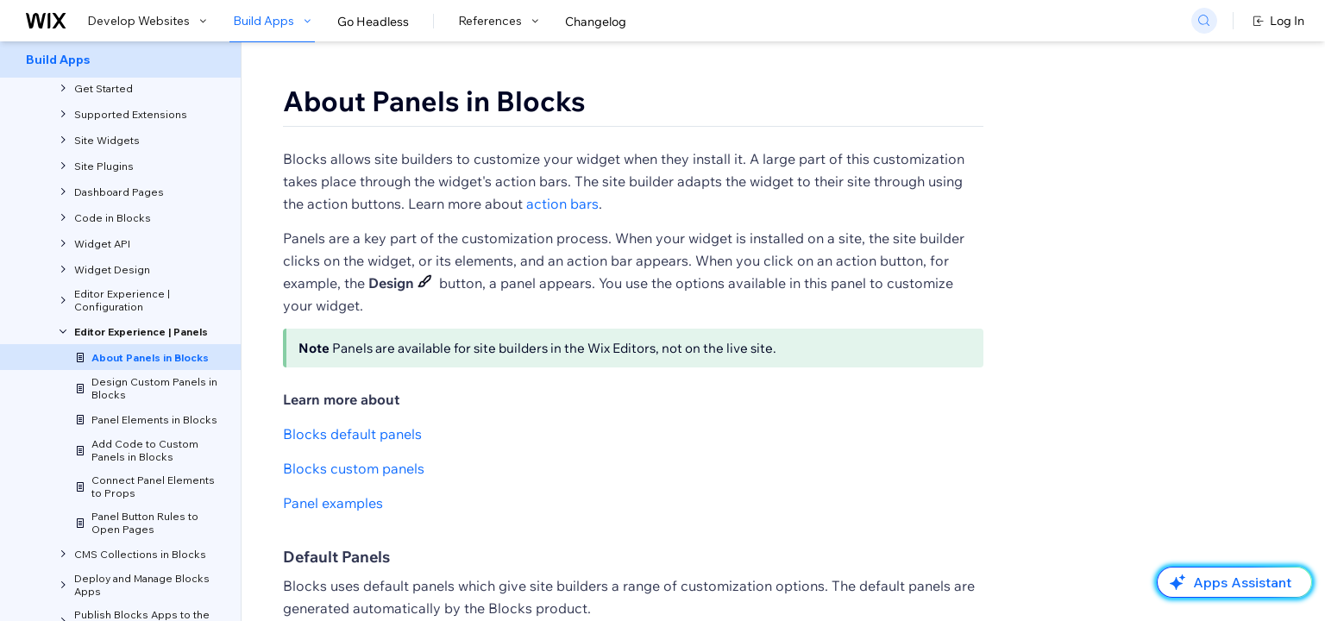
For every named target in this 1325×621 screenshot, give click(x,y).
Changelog (595, 21)
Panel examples (333, 502)
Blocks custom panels (353, 468)
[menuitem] (120, 59)
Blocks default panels (352, 433)
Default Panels (336, 557)
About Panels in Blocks (434, 101)
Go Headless (373, 21)
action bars (562, 203)
